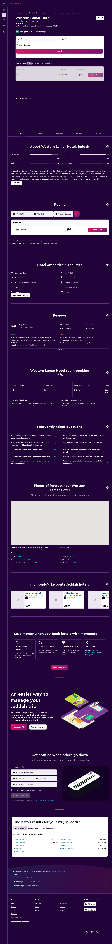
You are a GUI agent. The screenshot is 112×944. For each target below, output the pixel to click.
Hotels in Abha (65, 845)
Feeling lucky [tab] (33, 828)
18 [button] (26, 75)
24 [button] (21, 80)
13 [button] (37, 70)
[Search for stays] (4, 14)
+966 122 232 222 (22, 28)
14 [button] (42, 70)
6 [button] (36, 64)
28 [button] (42, 80)
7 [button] (41, 64)
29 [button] (47, 80)
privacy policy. (49, 800)
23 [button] (52, 75)
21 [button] (42, 75)
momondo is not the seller (61, 878)
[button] (3, 3)
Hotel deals (19, 13)
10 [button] (21, 70)
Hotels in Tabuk (19, 851)
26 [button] (31, 80)
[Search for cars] (4, 19)
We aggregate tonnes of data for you (61, 881)
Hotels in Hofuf (19, 845)
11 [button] (26, 70)
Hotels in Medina (66, 839)
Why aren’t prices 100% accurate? (61, 885)
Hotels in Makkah (46, 13)
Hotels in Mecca (19, 839)
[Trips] (4, 25)
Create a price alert (92, 652)
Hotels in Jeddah (59, 13)
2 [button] (52, 59)
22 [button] (47, 75)
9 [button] (52, 64)
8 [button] (47, 64)
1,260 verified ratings (37, 32)
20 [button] (37, 75)
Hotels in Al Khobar (67, 848)
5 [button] (31, 64)
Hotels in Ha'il (18, 848)
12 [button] (31, 70)
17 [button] (21, 75)
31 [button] (21, 85)
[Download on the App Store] (90, 909)
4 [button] (26, 64)
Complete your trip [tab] (50, 828)
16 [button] (52, 70)
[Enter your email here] (36, 784)
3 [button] (20, 64)
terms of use (38, 800)
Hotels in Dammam (66, 842)
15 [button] (47, 70)
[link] (59, 667)
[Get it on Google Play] (90, 904)
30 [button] (52, 80)
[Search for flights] (4, 10)
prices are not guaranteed (58, 871)
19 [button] (31, 75)
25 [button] (26, 80)
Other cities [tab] (19, 828)
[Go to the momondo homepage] (15, 3)
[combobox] (36, 772)
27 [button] (37, 80)
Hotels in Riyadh (19, 842)
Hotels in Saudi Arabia (31, 13)
